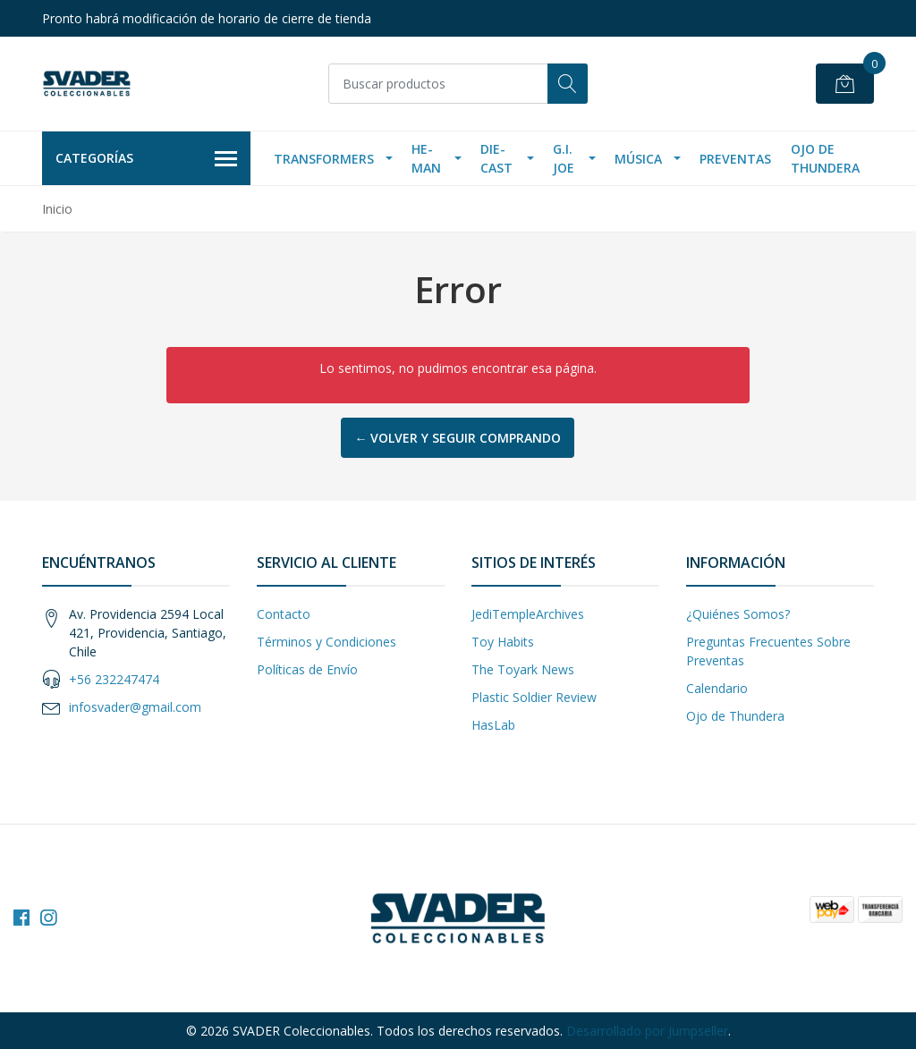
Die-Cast (496, 158)
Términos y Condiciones (326, 641)
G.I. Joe (563, 158)
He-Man (426, 158)
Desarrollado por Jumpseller (647, 1030)
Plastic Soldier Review (534, 697)
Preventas (735, 158)
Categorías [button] (146, 159)
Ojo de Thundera (825, 158)
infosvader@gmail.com (135, 706)
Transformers (324, 158)
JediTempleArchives (527, 613)
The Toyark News (522, 669)
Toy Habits (502, 641)
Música (638, 158)
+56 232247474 (114, 679)
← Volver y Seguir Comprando (457, 437)
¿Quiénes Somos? (738, 613)
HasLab (493, 724)
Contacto (283, 613)
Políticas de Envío (307, 669)
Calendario (717, 688)
